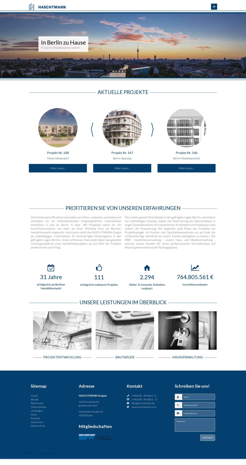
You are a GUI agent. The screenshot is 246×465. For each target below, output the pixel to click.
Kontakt (35, 418)
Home (34, 395)
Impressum (37, 421)
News (34, 414)
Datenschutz (38, 425)
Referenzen (37, 403)
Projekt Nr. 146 (187, 153)
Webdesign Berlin (49, 453)
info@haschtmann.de (143, 403)
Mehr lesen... (58, 168)
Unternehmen (38, 406)
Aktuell (34, 399)
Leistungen (37, 410)
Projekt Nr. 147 (122, 153)
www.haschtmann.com (143, 406)
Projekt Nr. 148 (58, 153)
